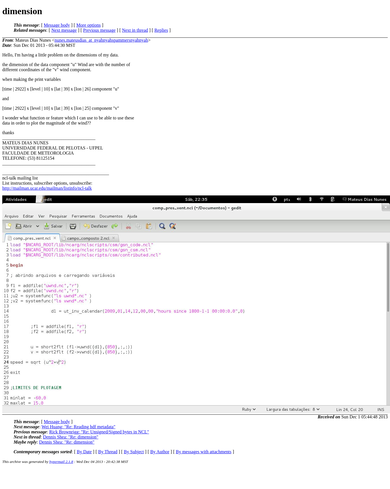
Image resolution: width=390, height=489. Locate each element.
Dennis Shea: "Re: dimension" (70, 437)
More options (88, 25)
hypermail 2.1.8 (61, 462)
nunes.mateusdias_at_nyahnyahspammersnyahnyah (101, 40)
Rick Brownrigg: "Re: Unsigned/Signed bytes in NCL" (99, 431)
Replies (161, 30)
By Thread (108, 451)
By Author (159, 451)
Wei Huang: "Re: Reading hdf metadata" (78, 426)
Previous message (99, 30)
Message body (57, 25)
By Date (84, 451)
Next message (64, 30)
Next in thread (135, 30)
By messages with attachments (203, 451)
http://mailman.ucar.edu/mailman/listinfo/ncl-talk (47, 188)
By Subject (134, 451)
